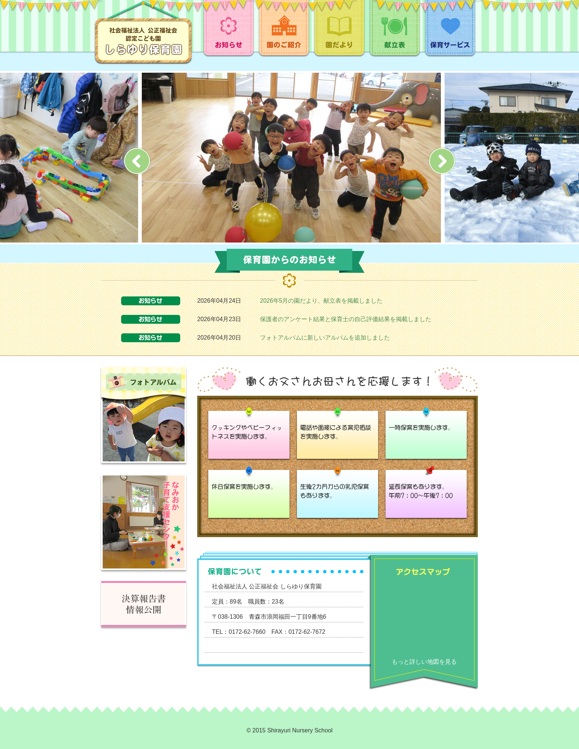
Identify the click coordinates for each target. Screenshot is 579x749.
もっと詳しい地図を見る (424, 662)
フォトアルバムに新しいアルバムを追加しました (325, 337)
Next (442, 161)
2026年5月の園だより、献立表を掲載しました (321, 301)
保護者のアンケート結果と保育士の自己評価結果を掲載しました (345, 319)
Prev (137, 161)
